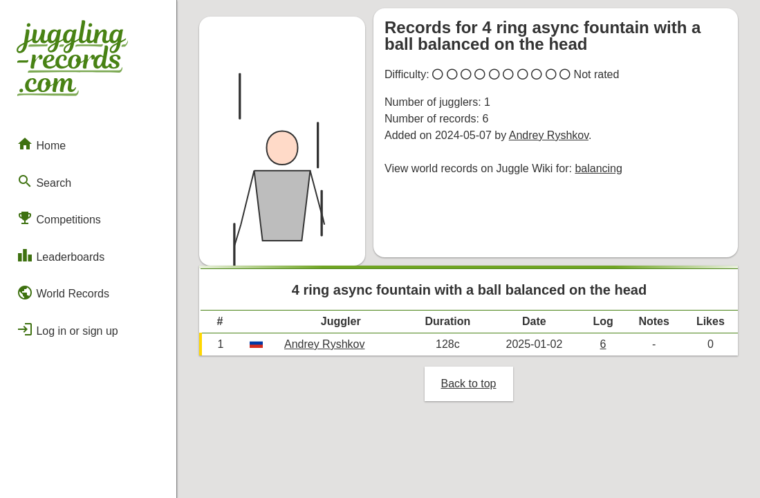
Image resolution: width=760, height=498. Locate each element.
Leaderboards (60, 255)
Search (44, 181)
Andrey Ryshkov (548, 135)
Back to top (468, 383)
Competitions (59, 218)
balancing (598, 168)
